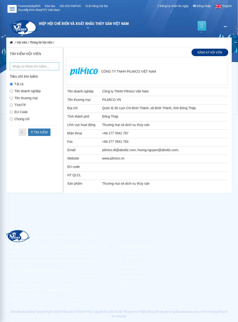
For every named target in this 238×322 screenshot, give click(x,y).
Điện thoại (74, 133)
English (223, 6)
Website (73, 158)
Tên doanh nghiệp (25, 91)
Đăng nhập (202, 6)
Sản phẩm (74, 183)
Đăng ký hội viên (210, 52)
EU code (73, 167)
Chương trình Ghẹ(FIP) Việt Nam (39, 10)
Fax (70, 141)
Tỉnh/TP (18, 105)
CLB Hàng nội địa (96, 6)
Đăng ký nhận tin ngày (173, 6)
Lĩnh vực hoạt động (81, 125)
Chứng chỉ (20, 119)
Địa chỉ (72, 108)
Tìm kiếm (39, 132)
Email (71, 150)
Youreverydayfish (29, 6)
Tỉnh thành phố (78, 116)
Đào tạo (50, 6)
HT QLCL (74, 175)
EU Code (19, 112)
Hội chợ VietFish (70, 6)
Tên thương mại (24, 98)
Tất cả (16, 84)
